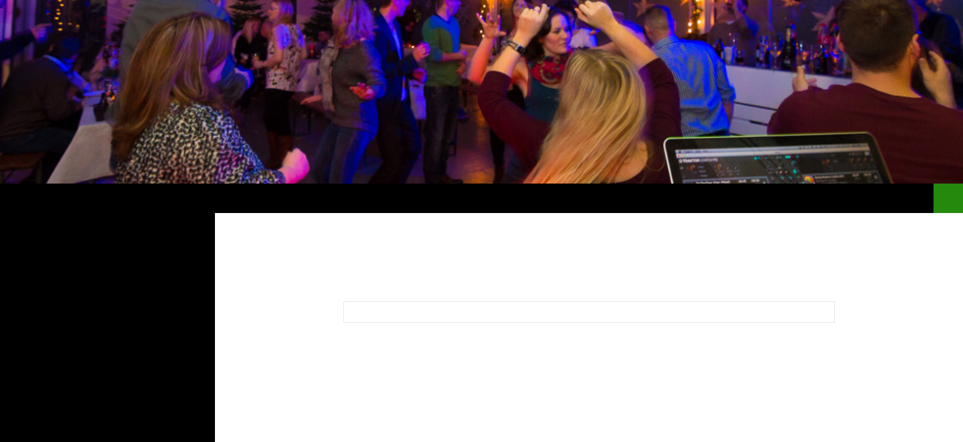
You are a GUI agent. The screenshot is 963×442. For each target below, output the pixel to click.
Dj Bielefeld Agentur (86, 198)
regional (895, 198)
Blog (749, 198)
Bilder (791, 198)
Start (709, 198)
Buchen (840, 198)
